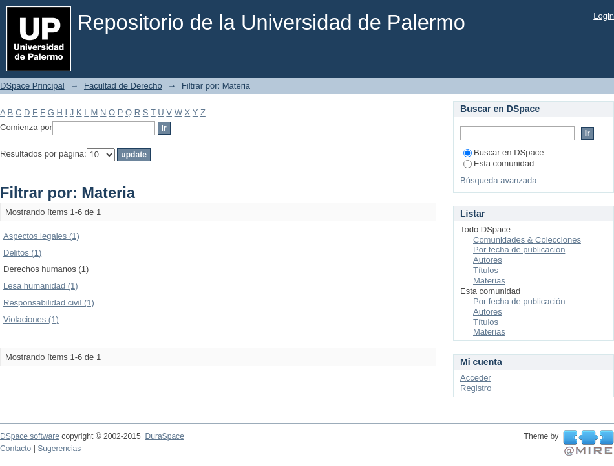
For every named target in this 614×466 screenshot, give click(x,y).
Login (603, 16)
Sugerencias (59, 448)
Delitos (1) (22, 253)
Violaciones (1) (31, 319)
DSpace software (29, 436)
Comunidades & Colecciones (527, 240)
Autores (487, 260)
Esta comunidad (498, 163)
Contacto (15, 448)
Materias (489, 280)
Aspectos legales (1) (41, 236)
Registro (475, 388)
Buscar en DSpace (503, 152)
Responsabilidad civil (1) (48, 302)
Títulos (485, 270)
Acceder (475, 378)
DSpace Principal (32, 86)
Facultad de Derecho (123, 86)
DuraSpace (164, 436)
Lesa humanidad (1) (40, 286)
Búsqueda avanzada (498, 180)
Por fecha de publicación (519, 249)
